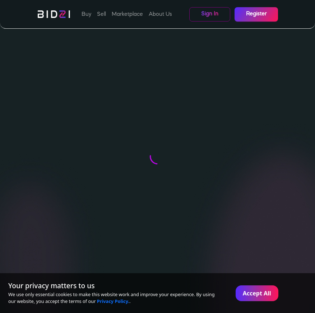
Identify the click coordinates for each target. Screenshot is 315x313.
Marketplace (127, 14)
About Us (160, 14)
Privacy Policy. (113, 301)
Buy (86, 14)
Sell (101, 14)
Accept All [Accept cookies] (257, 293)
